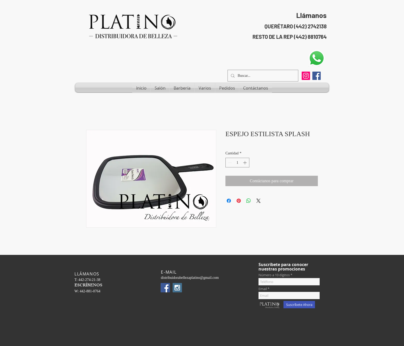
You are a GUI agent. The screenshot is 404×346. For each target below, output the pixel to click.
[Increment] (245, 162)
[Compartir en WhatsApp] (248, 201)
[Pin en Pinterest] (239, 201)
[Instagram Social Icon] (177, 287)
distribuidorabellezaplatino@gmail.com (190, 278)
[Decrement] (229, 162)
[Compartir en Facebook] (229, 201)
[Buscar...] (262, 75)
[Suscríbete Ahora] (299, 304)
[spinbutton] (237, 162)
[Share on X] (258, 201)
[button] (160, 88)
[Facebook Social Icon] (316, 76)
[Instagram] (306, 76)
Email (262, 289)
